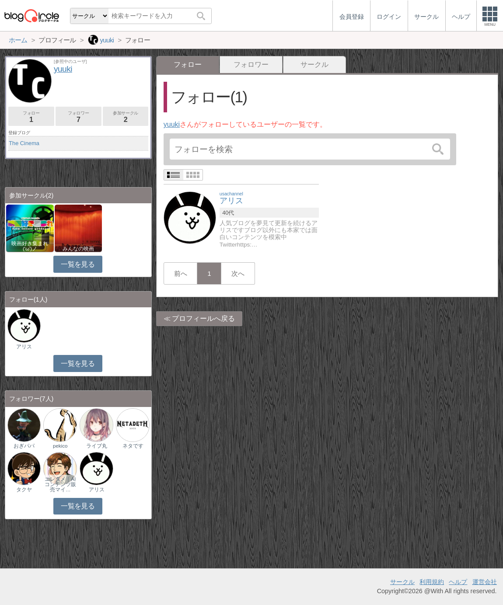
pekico (60, 446)
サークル (314, 64)
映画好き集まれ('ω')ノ (29, 246)
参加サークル (126, 117)
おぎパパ (24, 446)
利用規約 (431, 581)
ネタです (132, 446)
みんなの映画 (78, 248)
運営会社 (484, 581)
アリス (24, 346)
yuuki (172, 124)
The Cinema (24, 143)
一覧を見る (77, 264)
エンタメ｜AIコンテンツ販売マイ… (60, 484)
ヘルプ (458, 581)
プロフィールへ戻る (203, 318)
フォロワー (251, 64)
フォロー (31, 117)
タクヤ (24, 489)
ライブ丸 (96, 446)
